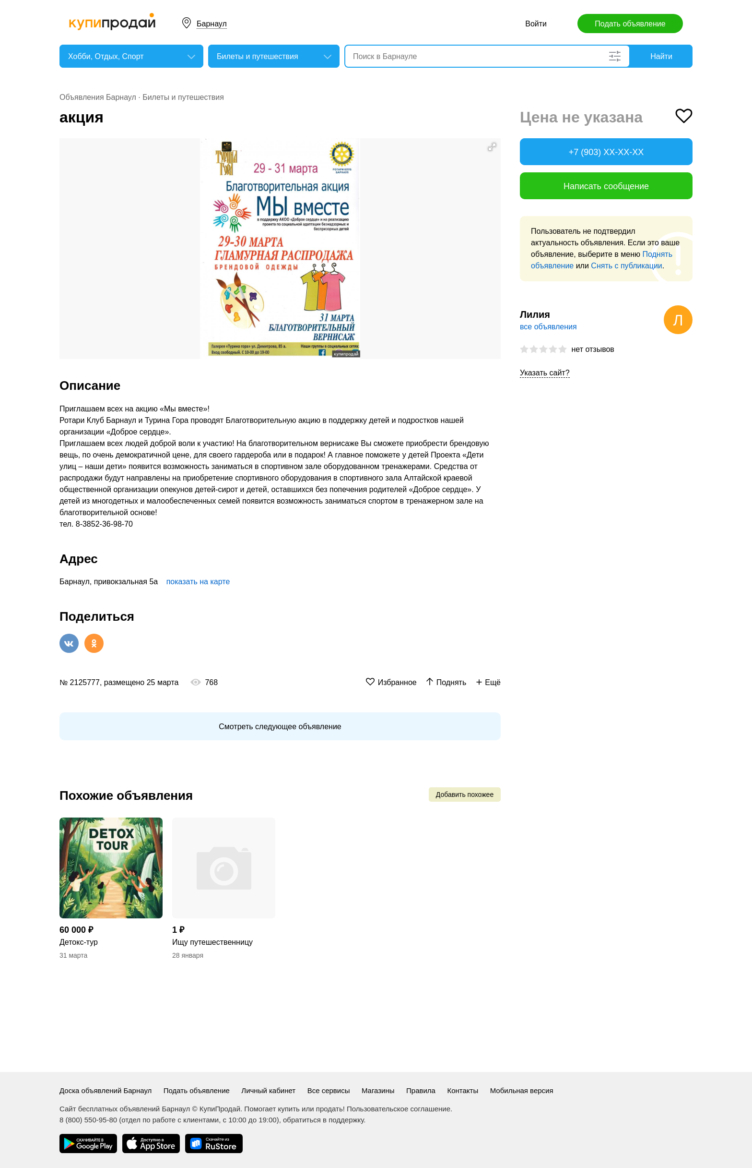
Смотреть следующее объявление (280, 726)
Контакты (462, 1090)
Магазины (378, 1090)
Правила (420, 1090)
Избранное (397, 682)
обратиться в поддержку (323, 1120)
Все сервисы (328, 1090)
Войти (536, 24)
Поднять (451, 682)
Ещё (493, 682)
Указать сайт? (545, 373)
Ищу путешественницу (212, 942)
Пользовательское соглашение (398, 1109)
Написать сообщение (606, 186)
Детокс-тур (78, 942)
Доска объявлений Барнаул (105, 1090)
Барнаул (212, 24)
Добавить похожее (465, 794)
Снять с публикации (626, 266)
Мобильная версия (521, 1090)
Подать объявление (630, 24)
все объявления (548, 327)
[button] (492, 147)
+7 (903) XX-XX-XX (606, 152)
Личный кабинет (268, 1090)
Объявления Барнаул (97, 97)
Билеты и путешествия (183, 97)
